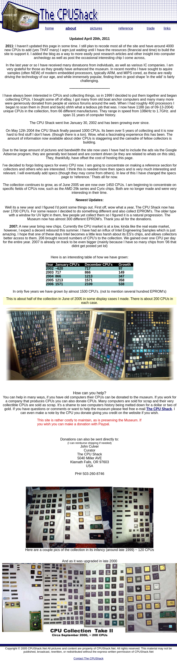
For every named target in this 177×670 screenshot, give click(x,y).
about (71, 28)
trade (150, 28)
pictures (96, 28)
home (49, 28)
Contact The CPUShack (89, 658)
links (167, 28)
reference (126, 28)
